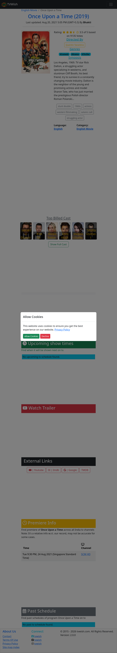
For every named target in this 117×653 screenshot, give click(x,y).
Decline (45, 336)
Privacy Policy (62, 329)
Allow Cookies (31, 336)
